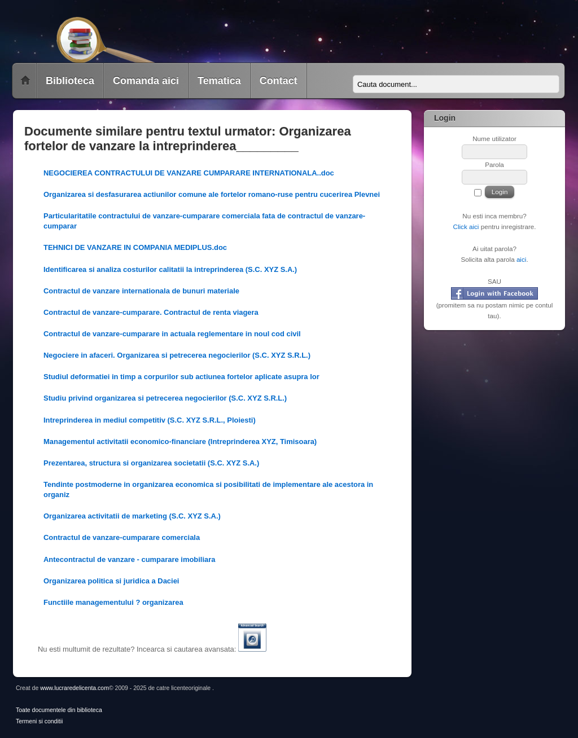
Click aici (466, 226)
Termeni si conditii (39, 721)
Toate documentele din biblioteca (59, 710)
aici (521, 259)
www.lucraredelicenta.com (74, 688)
